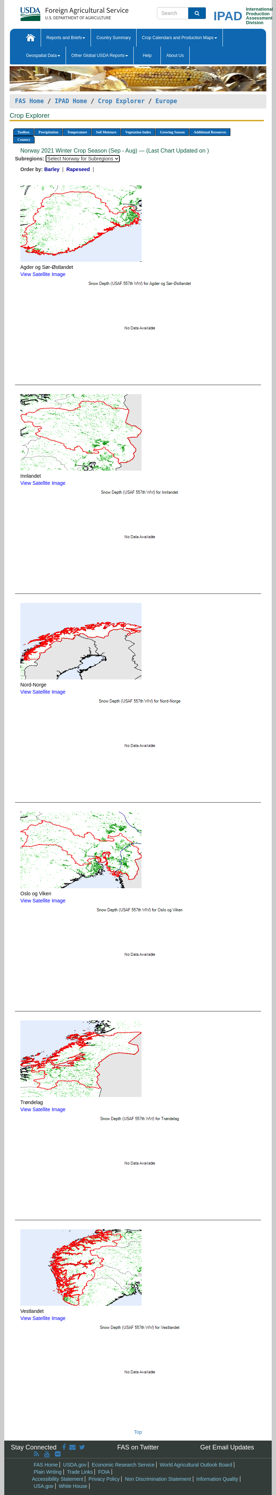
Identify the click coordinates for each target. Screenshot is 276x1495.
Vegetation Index (138, 132)
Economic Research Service (123, 1465)
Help (147, 55)
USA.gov (43, 1486)
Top (138, 1432)
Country (23, 140)
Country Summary (113, 37)
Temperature (77, 132)
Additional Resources (210, 132)
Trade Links (80, 1472)
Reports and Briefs (65, 37)
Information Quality (217, 1479)
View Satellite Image (43, 274)
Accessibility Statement (57, 1479)
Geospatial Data (43, 55)
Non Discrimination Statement (158, 1479)
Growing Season (172, 132)
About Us (175, 55)
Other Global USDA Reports (99, 55)
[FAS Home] (56, 11)
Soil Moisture (106, 132)
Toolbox (23, 132)
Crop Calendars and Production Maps (179, 37)
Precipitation (48, 132)
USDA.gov (74, 1465)
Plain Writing (48, 1472)
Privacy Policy (103, 1479)
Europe (166, 101)
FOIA (104, 1472)
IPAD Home (71, 101)
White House (73, 1486)
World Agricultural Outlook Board (196, 1465)
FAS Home (29, 101)
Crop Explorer (121, 101)
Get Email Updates (227, 1447)
